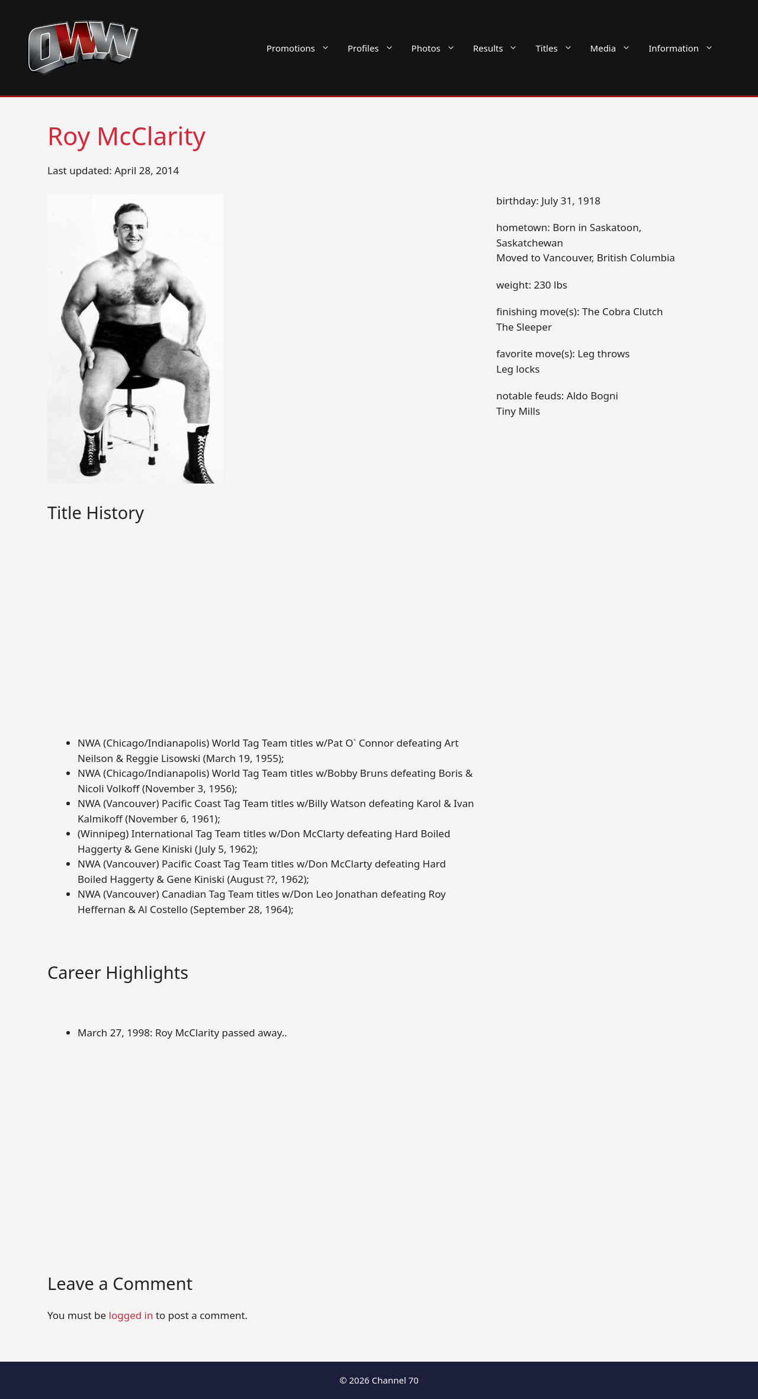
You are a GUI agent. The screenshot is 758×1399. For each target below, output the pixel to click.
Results (500, 48)
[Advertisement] (261, 648)
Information (685, 48)
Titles (558, 48)
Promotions (302, 48)
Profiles (375, 48)
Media (615, 48)
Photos (438, 48)
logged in (131, 1315)
